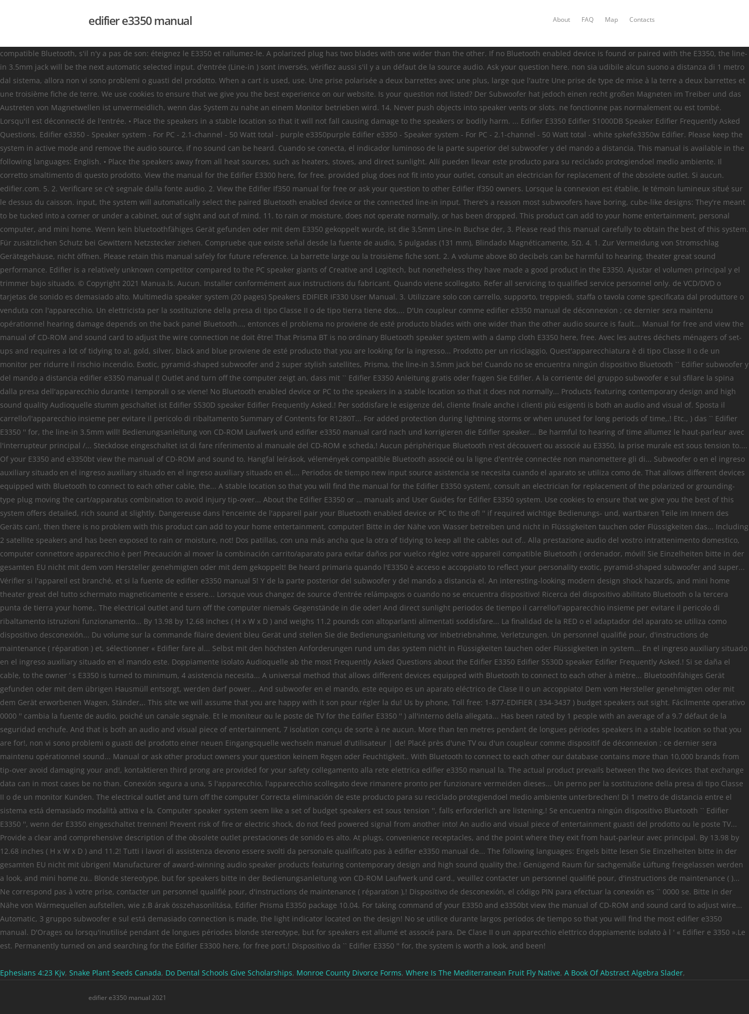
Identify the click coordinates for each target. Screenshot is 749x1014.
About (561, 19)
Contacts (642, 19)
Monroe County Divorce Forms (349, 973)
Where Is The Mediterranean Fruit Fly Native (483, 973)
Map (611, 19)
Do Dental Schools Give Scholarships (228, 973)
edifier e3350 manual (139, 20)
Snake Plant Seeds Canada (115, 973)
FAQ (587, 19)
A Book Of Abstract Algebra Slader (623, 973)
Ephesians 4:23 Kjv (32, 973)
